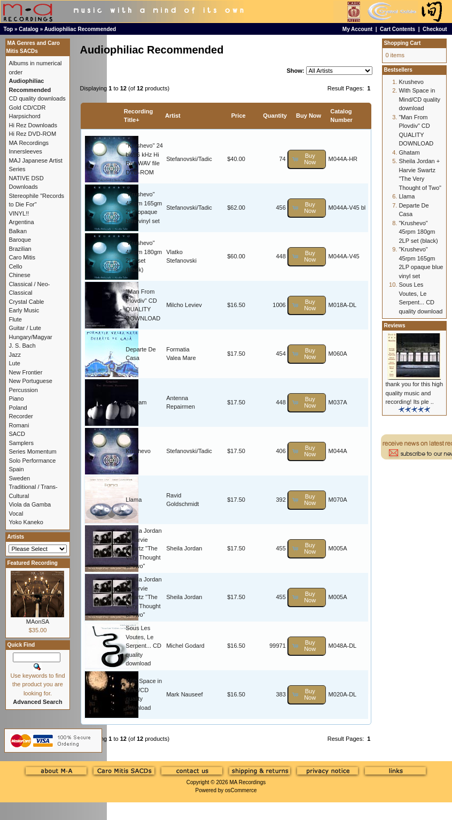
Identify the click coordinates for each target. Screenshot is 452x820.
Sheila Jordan (184, 548)
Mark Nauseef (184, 694)
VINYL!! (19, 213)
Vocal (16, 513)
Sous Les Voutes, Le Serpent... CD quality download (143, 645)
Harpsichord (24, 116)
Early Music (24, 310)
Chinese (19, 275)
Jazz (15, 354)
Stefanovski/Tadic (189, 159)
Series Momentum (32, 451)
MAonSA (37, 621)
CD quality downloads (37, 98)
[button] (307, 159)
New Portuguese (30, 381)
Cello (15, 266)
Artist (173, 115)
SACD (17, 434)
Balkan (18, 231)
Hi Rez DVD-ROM (32, 134)
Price (238, 115)
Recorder (21, 416)
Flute (15, 319)
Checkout (435, 29)
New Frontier (25, 372)
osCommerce (240, 790)
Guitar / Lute (25, 328)
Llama (134, 499)
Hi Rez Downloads (33, 125)
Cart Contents (397, 29)
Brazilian (20, 249)
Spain (16, 469)
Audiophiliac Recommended (80, 29)
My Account (357, 29)
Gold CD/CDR (27, 107)
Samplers (21, 443)
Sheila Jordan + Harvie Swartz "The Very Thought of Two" (143, 548)
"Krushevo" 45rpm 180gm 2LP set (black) (418, 232)
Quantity (275, 115)
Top (8, 29)
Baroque (20, 239)
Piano (16, 398)
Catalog (28, 29)
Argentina (21, 222)
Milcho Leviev (184, 305)
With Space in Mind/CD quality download (419, 99)
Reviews (394, 325)
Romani (19, 425)
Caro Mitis (22, 257)
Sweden (19, 478)
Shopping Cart (402, 43)
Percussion (23, 390)
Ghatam (136, 402)
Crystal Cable (26, 301)
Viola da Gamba (30, 504)
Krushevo (138, 451)
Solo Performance (32, 460)
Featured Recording (32, 563)
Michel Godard (185, 645)
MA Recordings (247, 782)
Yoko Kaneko (26, 522)
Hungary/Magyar (30, 337)
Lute (14, 363)
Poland (18, 407)
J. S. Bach (22, 345)
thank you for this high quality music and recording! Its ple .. (414, 393)
